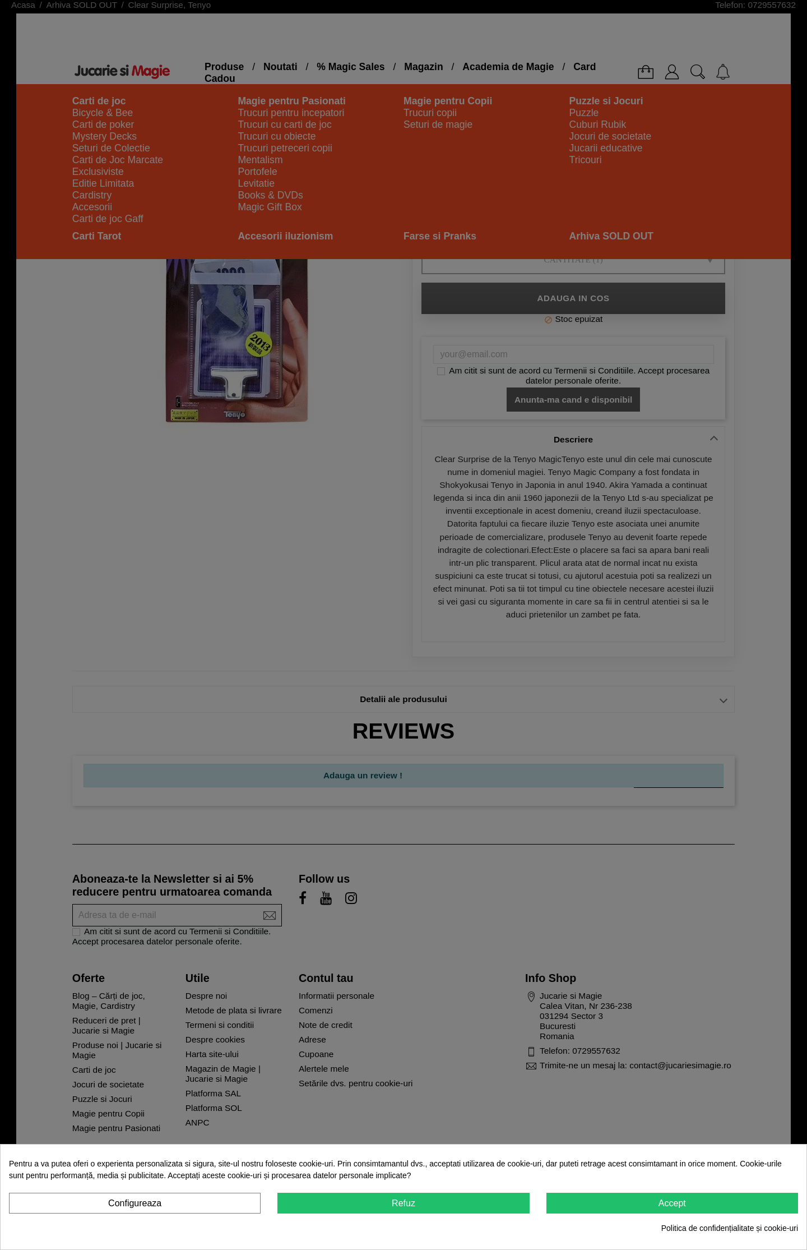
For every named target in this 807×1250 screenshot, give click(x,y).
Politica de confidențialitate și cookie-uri (729, 1228)
